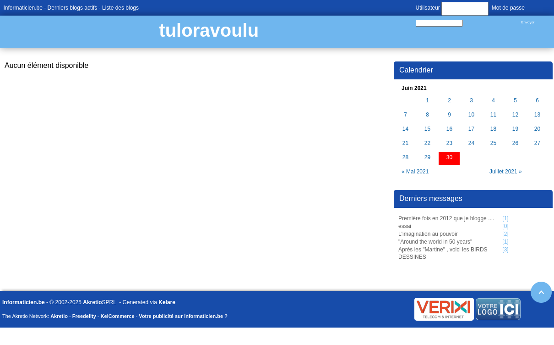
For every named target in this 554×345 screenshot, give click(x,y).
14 (405, 129)
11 (493, 115)
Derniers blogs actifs (73, 8)
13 (537, 115)
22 (427, 143)
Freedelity (84, 316)
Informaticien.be (23, 8)
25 (493, 143)
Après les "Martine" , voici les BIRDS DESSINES (443, 253)
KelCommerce (118, 316)
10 (471, 115)
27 (537, 143)
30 (449, 158)
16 (449, 129)
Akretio (92, 302)
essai (404, 226)
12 (515, 115)
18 (493, 129)
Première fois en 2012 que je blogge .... (446, 218)
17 (471, 129)
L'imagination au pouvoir (428, 234)
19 (515, 129)
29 (427, 158)
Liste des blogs (120, 8)
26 (515, 143)
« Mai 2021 (415, 171)
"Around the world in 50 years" (435, 242)
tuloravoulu (209, 30)
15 (427, 129)
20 (537, 129)
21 (405, 143)
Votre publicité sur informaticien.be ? (183, 316)
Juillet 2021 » (505, 171)
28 (405, 158)
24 (471, 143)
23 (449, 143)
